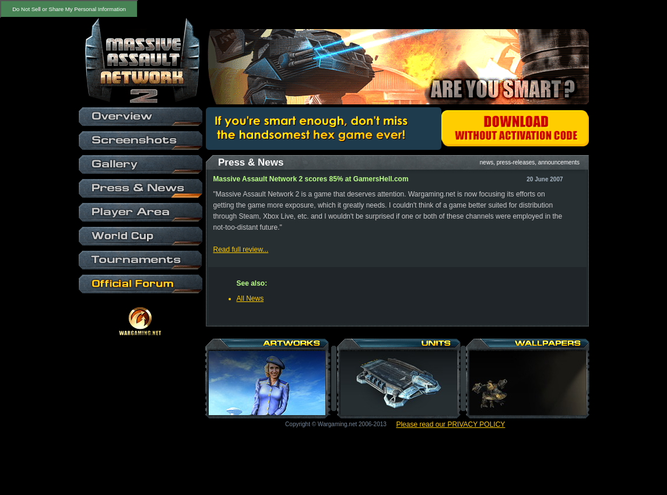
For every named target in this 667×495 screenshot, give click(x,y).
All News (250, 298)
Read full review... (241, 249)
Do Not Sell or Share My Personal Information (69, 9)
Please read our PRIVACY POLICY (450, 424)
